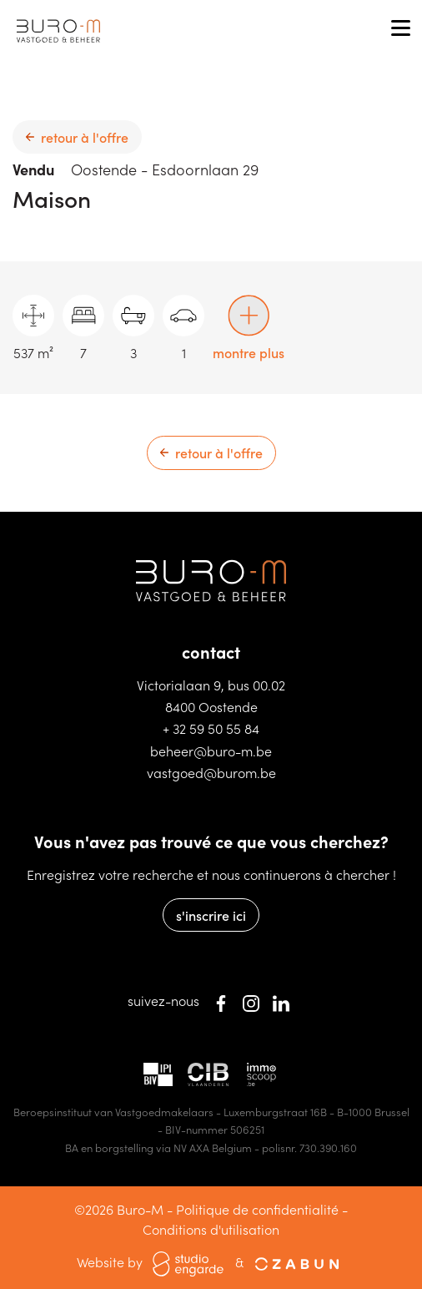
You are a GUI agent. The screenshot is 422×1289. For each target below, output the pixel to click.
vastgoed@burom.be (211, 772)
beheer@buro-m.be (211, 750)
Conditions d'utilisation (211, 1229)
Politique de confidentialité (257, 1209)
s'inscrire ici (211, 915)
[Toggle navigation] (400, 29)
